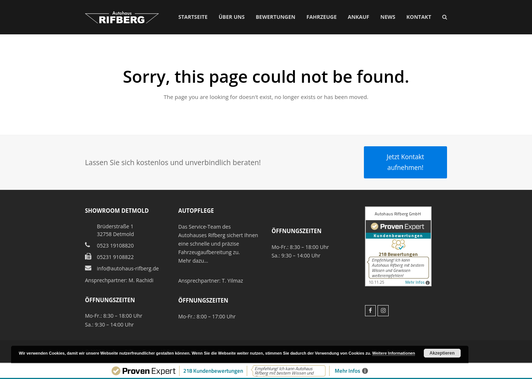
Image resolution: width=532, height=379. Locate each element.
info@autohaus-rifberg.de (128, 268)
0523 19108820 (115, 245)
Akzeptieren (442, 353)
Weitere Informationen (393, 353)
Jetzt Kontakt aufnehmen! (405, 162)
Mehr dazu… (193, 260)
